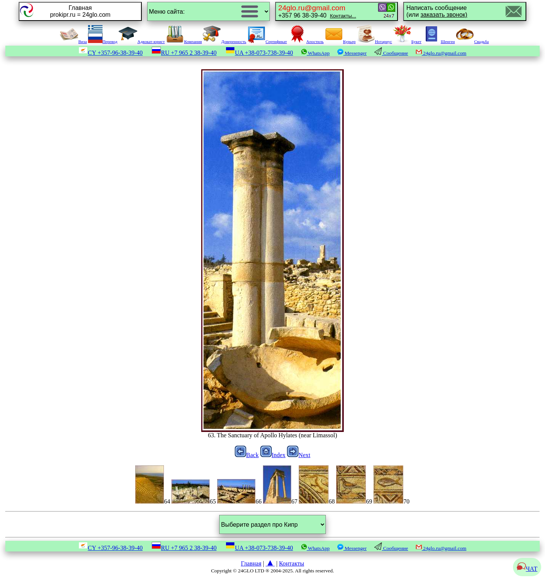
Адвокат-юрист (142, 41)
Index (272, 455)
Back (247, 455)
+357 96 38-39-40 (317, 11)
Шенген (438, 41)
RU (184, 52)
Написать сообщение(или (436, 11)
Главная (251, 563)
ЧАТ (527, 569)
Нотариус (374, 41)
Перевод (102, 41)
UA (259, 52)
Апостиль (306, 41)
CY (111, 52)
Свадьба (472, 41)
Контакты (291, 563)
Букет (407, 41)
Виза (73, 41)
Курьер (340, 41)
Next (298, 455)
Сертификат (267, 41)
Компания (184, 41)
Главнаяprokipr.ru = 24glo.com (80, 11)
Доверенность (224, 41)
